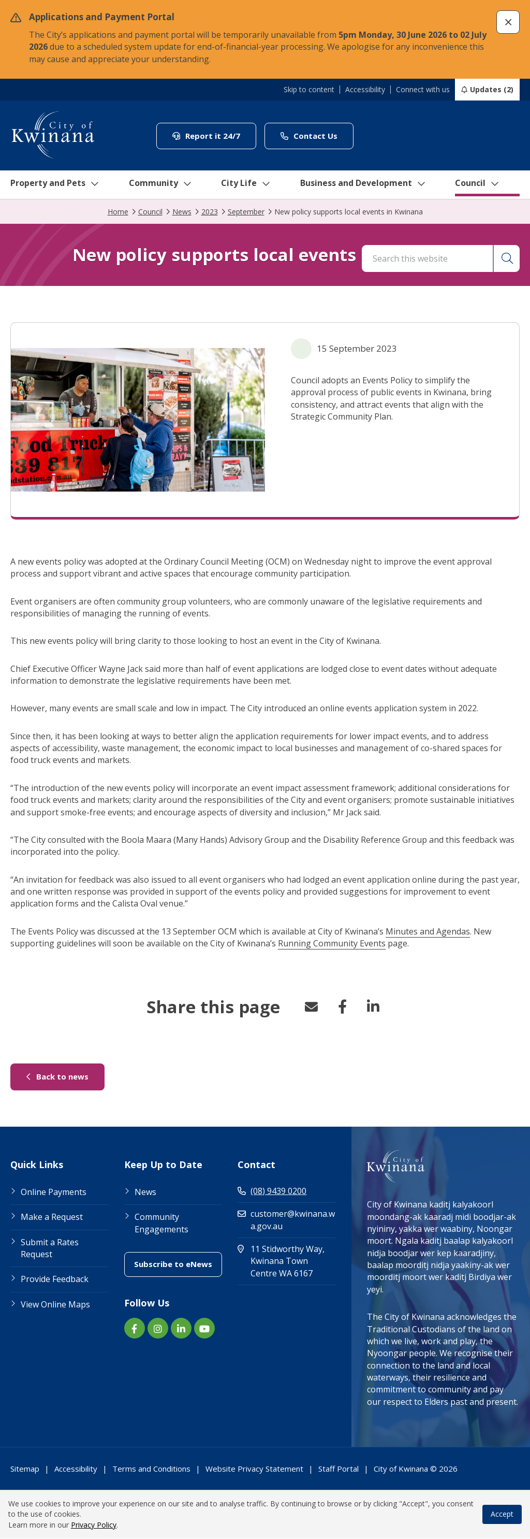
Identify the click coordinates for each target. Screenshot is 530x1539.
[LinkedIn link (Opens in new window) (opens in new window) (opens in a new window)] (181, 1328)
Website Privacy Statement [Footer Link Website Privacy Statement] (254, 1469)
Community (162, 185)
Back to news (65, 1076)
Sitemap (24, 1469)
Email (311, 1007)
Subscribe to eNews (178, 1264)
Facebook (342, 1007)
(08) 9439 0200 (272, 1191)
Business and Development (369, 185)
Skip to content (309, 89)
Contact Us (317, 135)
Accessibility (365, 89)
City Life (248, 185)
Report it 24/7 (214, 135)
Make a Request (52, 1217)
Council (488, 185)
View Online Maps (55, 1305)
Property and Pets (53, 185)
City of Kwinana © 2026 (416, 1469)
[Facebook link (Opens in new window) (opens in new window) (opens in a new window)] (134, 1328)
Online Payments (53, 1192)
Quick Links (36, 1165)
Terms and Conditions (151, 1469)
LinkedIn (373, 1007)
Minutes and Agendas (428, 932)
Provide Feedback (55, 1279)
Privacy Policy (93, 1525)
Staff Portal (338, 1469)
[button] (508, 22)
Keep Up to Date (163, 1165)
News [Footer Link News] (145, 1192)
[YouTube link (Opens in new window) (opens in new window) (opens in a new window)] (204, 1328)
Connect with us (423, 89)
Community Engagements (161, 1223)
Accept (502, 1514)
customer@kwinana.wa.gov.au (286, 1220)
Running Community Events (332, 944)
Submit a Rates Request (50, 1248)
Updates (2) (491, 89)
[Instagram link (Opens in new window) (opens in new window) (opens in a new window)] (158, 1328)
